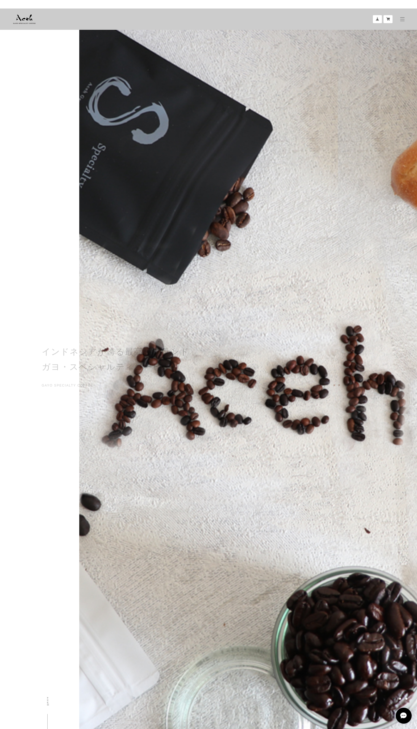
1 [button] (394, 699)
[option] (229, 364)
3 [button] (406, 699)
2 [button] (400, 699)
